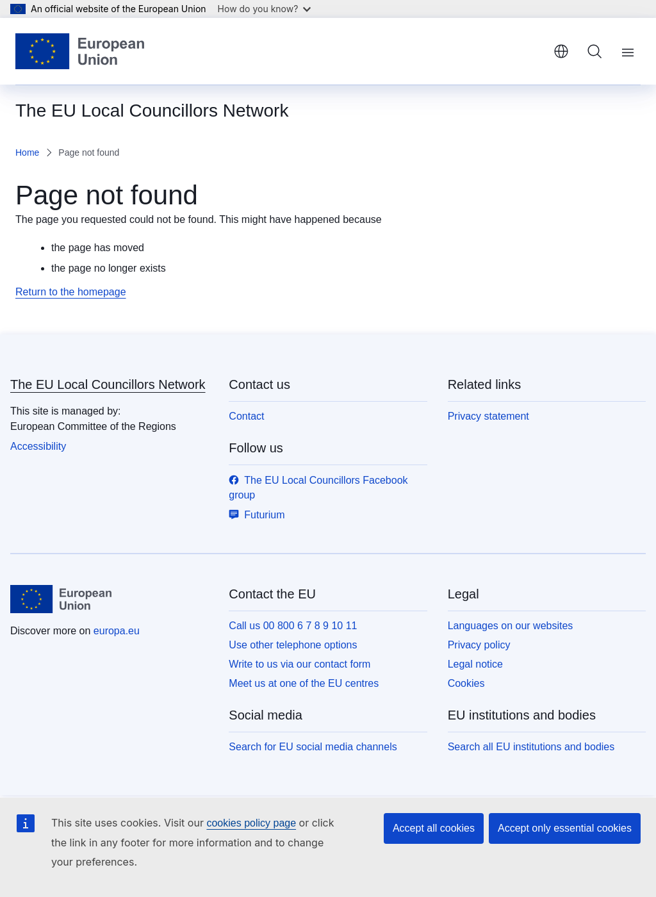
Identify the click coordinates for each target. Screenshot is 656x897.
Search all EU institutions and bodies (531, 746)
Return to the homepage (70, 291)
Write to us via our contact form (299, 664)
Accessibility (38, 446)
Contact (246, 416)
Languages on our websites (510, 625)
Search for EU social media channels (313, 746)
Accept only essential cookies (565, 828)
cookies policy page (251, 823)
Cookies (466, 683)
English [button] (561, 51)
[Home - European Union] (79, 51)
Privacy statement (488, 416)
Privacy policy (479, 644)
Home (27, 152)
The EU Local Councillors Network (108, 384)
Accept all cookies (434, 828)
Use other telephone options (293, 644)
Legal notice (475, 664)
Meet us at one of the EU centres (304, 683)
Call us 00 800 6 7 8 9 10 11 (293, 625)
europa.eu (117, 630)
